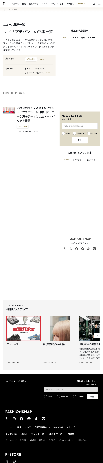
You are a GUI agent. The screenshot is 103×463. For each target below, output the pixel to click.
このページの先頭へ (15, 381)
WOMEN (80, 133)
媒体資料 (33, 440)
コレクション (11, 434)
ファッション (38, 69)
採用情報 (23, 440)
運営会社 (42, 440)
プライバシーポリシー (66, 440)
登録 (80, 140)
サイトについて (11, 440)
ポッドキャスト (56, 434)
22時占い (71, 4)
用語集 (71, 434)
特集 (24, 4)
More (82, 3)
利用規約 (52, 440)
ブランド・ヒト (57, 4)
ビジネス (40, 73)
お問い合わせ (82, 440)
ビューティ (33, 4)
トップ (4, 10)
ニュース (15, 4)
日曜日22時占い (42, 427)
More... (43, 59)
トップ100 (58, 427)
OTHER (94, 133)
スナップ (70, 427)
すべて (27, 69)
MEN (67, 133)
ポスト (24, 434)
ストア (44, 4)
